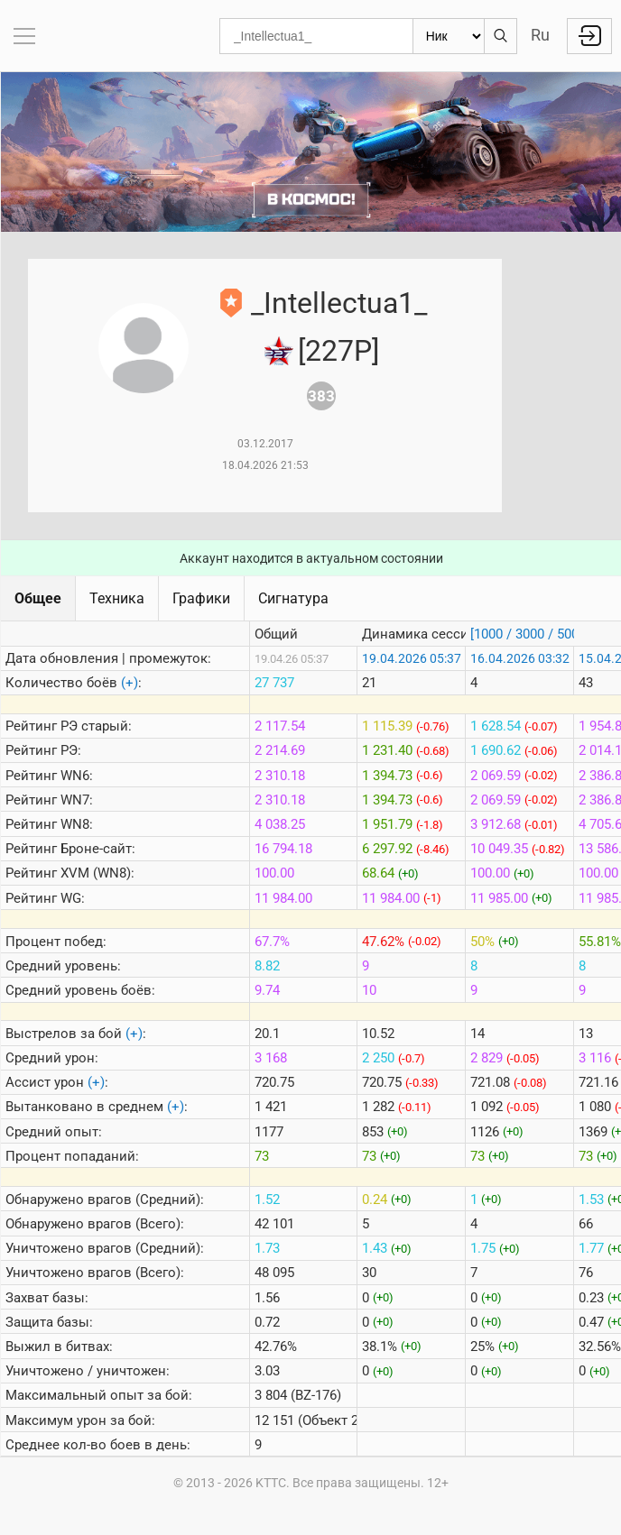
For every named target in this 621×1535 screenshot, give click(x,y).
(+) (129, 683)
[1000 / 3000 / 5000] (529, 634)
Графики (201, 598)
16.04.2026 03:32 (520, 658)
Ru (540, 34)
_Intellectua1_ (339, 303)
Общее (37, 598)
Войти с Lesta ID (589, 36)
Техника (116, 598)
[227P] (338, 351)
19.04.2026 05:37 (411, 658)
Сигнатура (293, 598)
